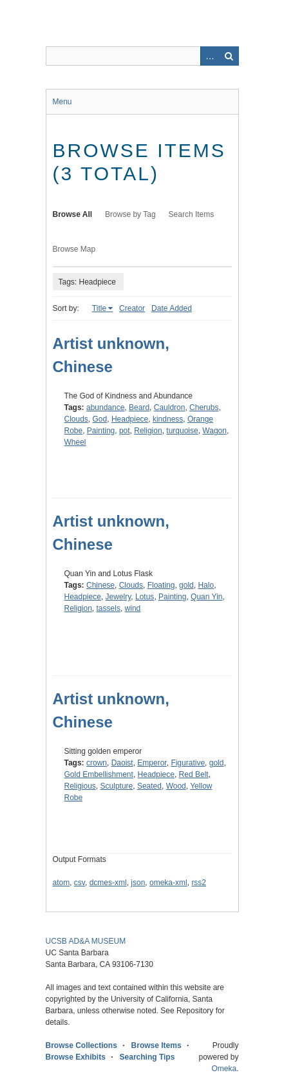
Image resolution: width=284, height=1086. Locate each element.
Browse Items (156, 1045)
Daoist (122, 762)
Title (99, 308)
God (100, 419)
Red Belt (194, 774)
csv (79, 882)
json (138, 882)
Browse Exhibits (76, 1057)
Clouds (76, 419)
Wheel (75, 442)
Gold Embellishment (98, 774)
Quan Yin (206, 596)
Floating (161, 585)
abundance (105, 407)
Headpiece (129, 419)
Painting (101, 430)
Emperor (151, 762)
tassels (108, 608)
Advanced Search (210, 56)
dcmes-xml (108, 882)
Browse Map (74, 249)
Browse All (73, 214)
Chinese (100, 585)
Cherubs (203, 407)
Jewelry (118, 596)
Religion (148, 430)
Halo (206, 585)
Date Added (171, 308)
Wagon (214, 430)
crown (96, 762)
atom (61, 882)
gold (186, 585)
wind (133, 608)
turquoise (182, 430)
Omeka (223, 1068)
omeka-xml (168, 882)
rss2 (198, 882)
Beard (139, 407)
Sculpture (116, 786)
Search (229, 56)
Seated (149, 786)
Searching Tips (147, 1057)
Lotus (144, 596)
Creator (132, 308)
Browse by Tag (130, 214)
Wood (176, 786)
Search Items (191, 214)
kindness (168, 419)
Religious (80, 786)
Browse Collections (81, 1045)
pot (124, 430)
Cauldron (169, 407)
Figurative (188, 762)
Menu (62, 101)
